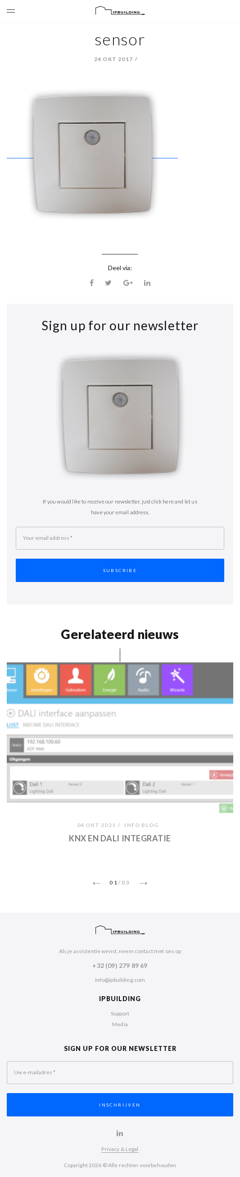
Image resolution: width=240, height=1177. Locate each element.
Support (120, 1013)
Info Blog (141, 826)
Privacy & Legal (119, 1149)
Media (120, 1024)
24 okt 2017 (113, 59)
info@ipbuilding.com (120, 979)
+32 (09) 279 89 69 (119, 965)
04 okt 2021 (96, 826)
